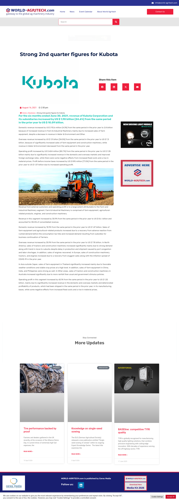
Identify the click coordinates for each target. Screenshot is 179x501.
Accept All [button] (170, 497)
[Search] (115, 22)
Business (31, 113)
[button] (102, 87)
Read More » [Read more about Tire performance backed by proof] (28, 451)
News (72, 12)
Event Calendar (85, 12)
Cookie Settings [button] (157, 497)
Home (62, 12)
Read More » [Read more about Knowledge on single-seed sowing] (76, 454)
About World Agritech (106, 12)
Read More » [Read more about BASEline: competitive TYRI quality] (122, 455)
